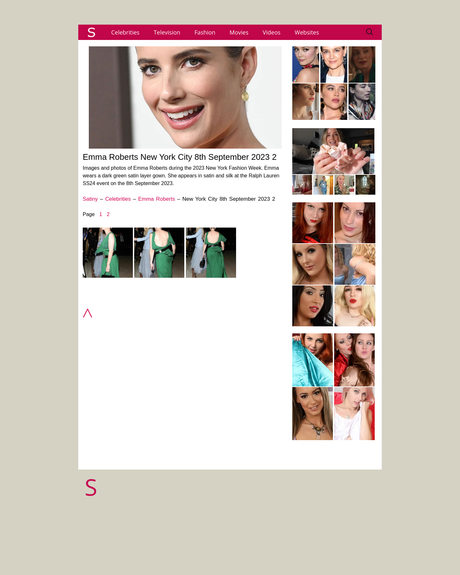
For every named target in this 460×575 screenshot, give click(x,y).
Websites (307, 32)
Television (167, 32)
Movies (239, 32)
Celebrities (125, 32)
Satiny (90, 199)
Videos (271, 32)
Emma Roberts (156, 199)
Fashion (205, 32)
